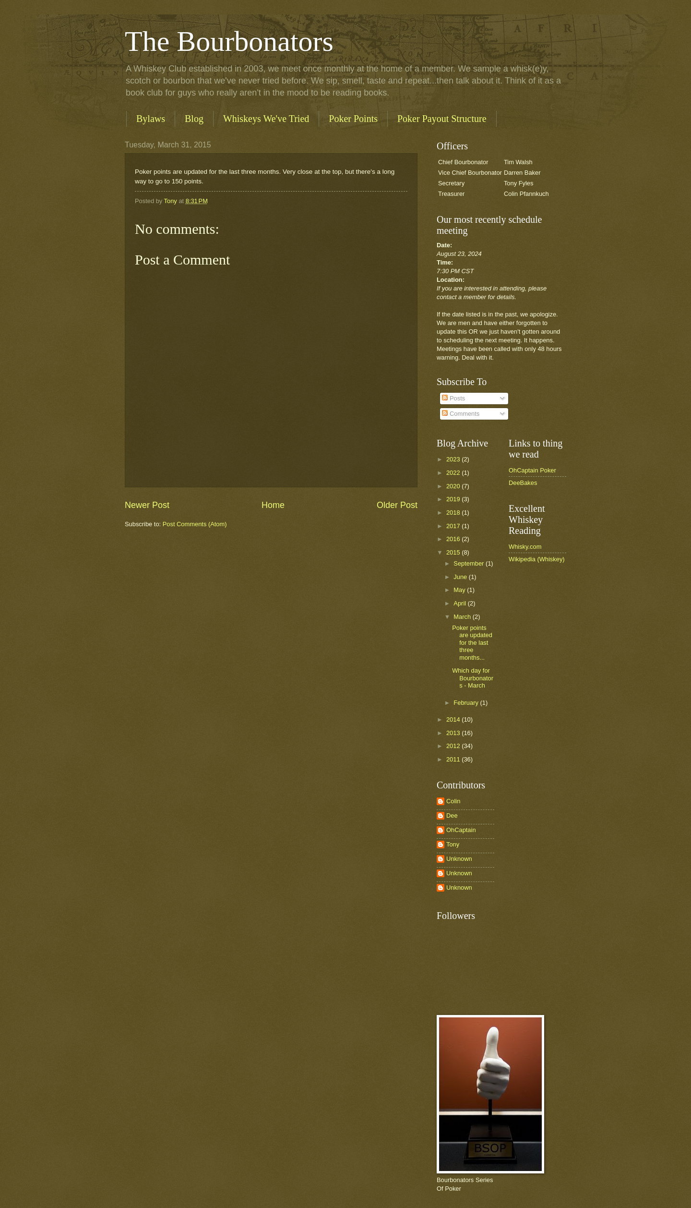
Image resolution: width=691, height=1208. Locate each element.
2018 (454, 512)
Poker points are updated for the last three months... (472, 642)
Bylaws (150, 118)
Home (273, 505)
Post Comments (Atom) (195, 524)
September (469, 563)
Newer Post (147, 505)
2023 (454, 459)
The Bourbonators (229, 41)
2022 (454, 472)
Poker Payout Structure (442, 118)
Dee (452, 815)
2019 (454, 499)
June (461, 576)
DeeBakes (523, 482)
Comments (460, 413)
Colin (453, 801)
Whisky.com (525, 546)
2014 (454, 719)
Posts (453, 398)
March (462, 616)
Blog (194, 118)
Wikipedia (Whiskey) (537, 559)
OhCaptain (461, 830)
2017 (454, 526)
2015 (454, 552)
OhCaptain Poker (532, 470)
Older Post (397, 505)
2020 (454, 486)
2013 (454, 733)
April (460, 603)
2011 (454, 759)
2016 (454, 539)
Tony (452, 844)
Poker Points (353, 118)
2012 (454, 745)
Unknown (459, 858)
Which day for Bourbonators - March (472, 678)
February (466, 702)
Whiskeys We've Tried (266, 118)
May (460, 589)
